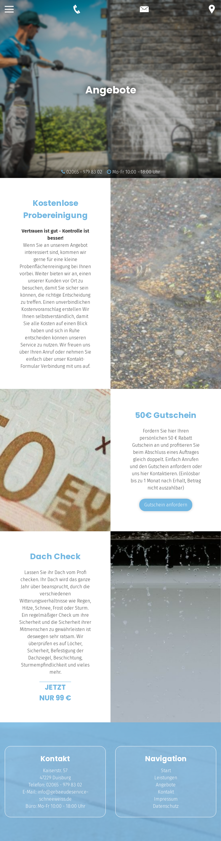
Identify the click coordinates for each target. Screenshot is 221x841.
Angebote (166, 785)
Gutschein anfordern (165, 505)
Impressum (166, 799)
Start (166, 770)
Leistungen (165, 777)
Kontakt (166, 792)
